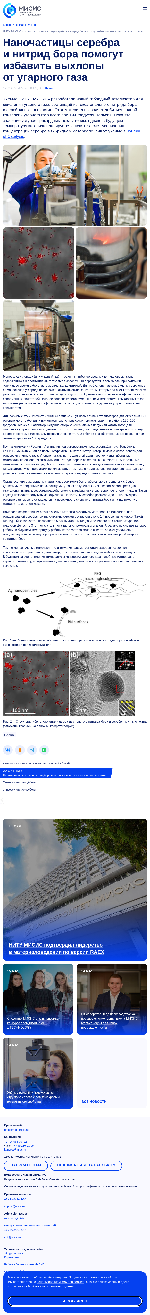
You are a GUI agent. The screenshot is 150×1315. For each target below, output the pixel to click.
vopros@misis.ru (14, 1206)
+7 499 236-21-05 (23, 1145)
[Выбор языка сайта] (126, 6)
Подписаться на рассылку (86, 1165)
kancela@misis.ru (15, 1149)
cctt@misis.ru (12, 1237)
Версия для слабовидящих (20, 24)
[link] (8, 750)
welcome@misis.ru (15, 1218)
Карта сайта (12, 1257)
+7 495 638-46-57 (15, 1230)
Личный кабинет (135, 7)
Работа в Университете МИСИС (24, 1264)
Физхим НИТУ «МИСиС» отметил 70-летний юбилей (36, 763)
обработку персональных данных (50, 1286)
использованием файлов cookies (60, 1282)
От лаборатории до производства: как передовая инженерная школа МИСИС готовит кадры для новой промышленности (109, 1020)
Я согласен (75, 1301)
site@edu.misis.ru (15, 1253)
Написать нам (26, 1165)
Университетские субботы (19, 782)
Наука (49, 88)
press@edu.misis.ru (16, 1129)
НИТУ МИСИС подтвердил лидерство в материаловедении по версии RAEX (56, 948)
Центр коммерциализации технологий (30, 1225)
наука (9, 734)
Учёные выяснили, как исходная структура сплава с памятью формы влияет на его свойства (33, 1097)
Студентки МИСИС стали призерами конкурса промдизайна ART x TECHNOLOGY (33, 1023)
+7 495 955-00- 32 (15, 1141)
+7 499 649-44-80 (15, 1199)
